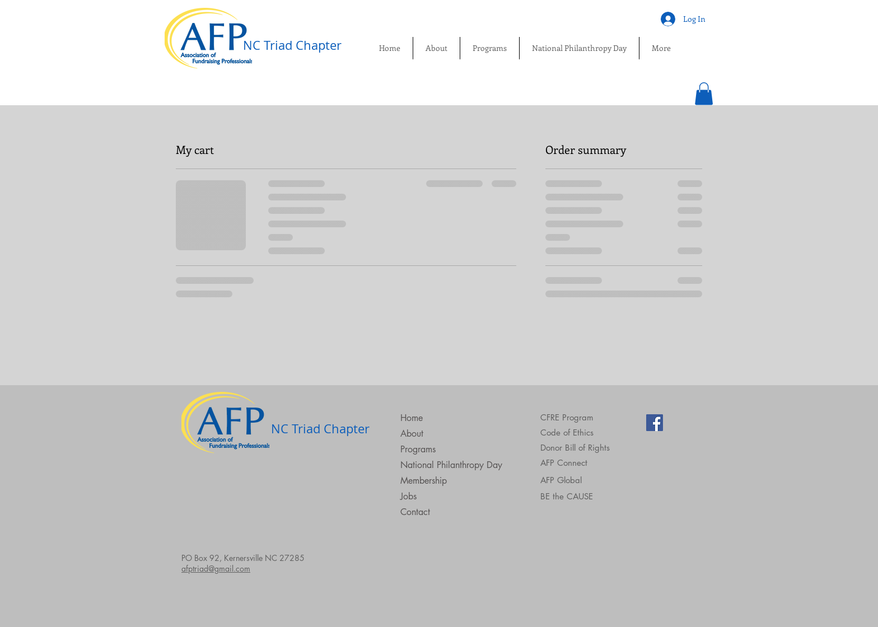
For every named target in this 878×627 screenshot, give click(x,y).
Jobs (408, 496)
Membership (423, 480)
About (411, 433)
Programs (418, 449)
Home (411, 418)
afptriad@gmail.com (215, 568)
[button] (703, 93)
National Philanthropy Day (451, 465)
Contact (415, 512)
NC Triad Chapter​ (292, 45)
